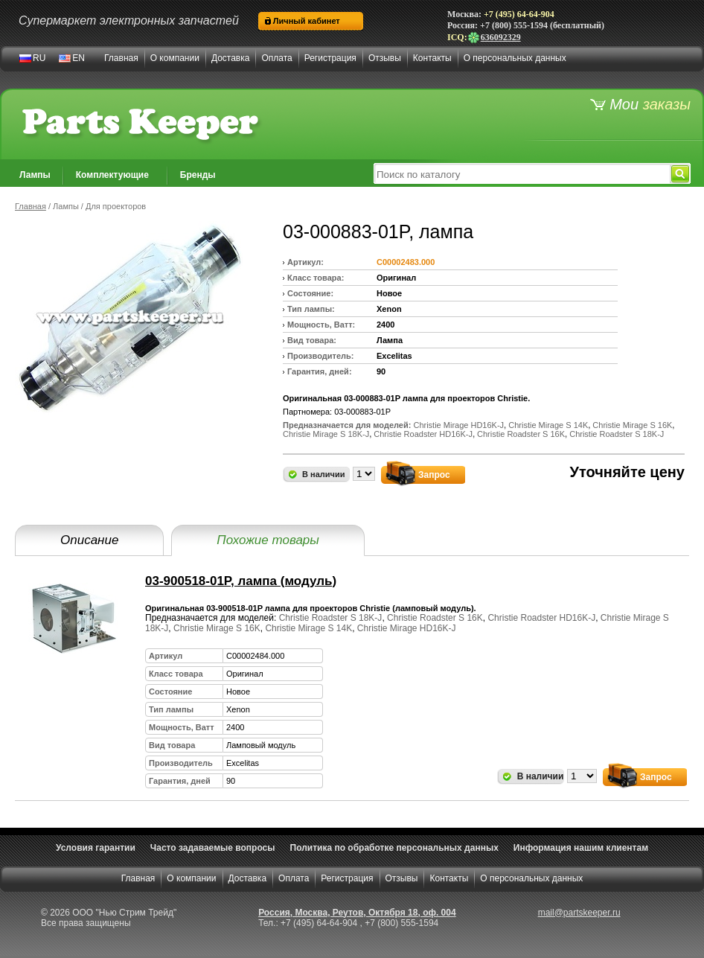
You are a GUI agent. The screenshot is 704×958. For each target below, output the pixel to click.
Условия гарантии (95, 848)
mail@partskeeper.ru (579, 912)
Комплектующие (112, 175)
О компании (174, 58)
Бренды (198, 175)
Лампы (35, 175)
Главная (121, 58)
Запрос (434, 475)
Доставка (230, 58)
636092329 (494, 37)
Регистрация (330, 58)
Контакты (432, 58)
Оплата (276, 58)
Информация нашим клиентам (580, 848)
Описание (89, 540)
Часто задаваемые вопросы (212, 848)
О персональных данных (515, 58)
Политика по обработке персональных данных (394, 848)
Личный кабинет (306, 20)
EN (78, 58)
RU (39, 58)
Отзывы (384, 58)
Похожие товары (268, 540)
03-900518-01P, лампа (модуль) (240, 581)
